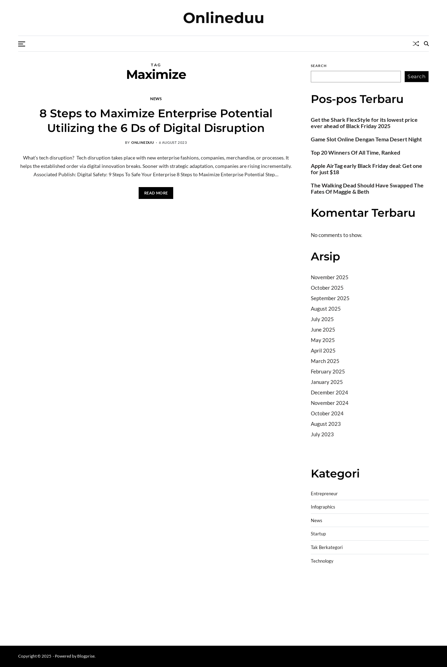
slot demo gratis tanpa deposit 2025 (367, 594)
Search (319, 66)
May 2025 (323, 340)
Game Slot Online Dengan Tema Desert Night (366, 139)
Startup (318, 533)
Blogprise (86, 656)
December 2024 (329, 392)
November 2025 (330, 277)
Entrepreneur (324, 493)
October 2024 (327, 413)
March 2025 (325, 361)
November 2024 (330, 403)
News (156, 98)
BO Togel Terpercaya (352, 585)
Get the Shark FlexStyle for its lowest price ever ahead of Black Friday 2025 (364, 123)
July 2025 (322, 319)
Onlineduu (223, 17)
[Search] (426, 43)
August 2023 (326, 424)
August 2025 (326, 308)
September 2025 (330, 298)
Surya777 (322, 630)
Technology (322, 561)
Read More (156, 193)
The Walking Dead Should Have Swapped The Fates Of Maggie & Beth (367, 188)
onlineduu (142, 142)
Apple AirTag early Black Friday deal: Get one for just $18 (366, 169)
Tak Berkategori (327, 547)
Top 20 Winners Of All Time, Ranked (355, 152)
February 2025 (328, 371)
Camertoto (323, 452)
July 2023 (322, 434)
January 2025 (327, 382)
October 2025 (327, 287)
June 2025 (323, 329)
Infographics (323, 507)
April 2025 (323, 350)
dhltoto (319, 585)
